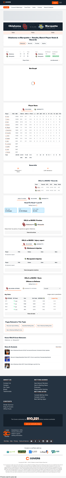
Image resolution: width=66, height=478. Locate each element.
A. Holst (7, 149)
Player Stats (26, 60)
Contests (7, 401)
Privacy (16, 441)
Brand (5, 389)
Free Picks (27, 7)
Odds (33, 7)
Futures (40, 7)
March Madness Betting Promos (14, 330)
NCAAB (6, 7)
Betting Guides (41, 380)
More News (58, 346)
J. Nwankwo (8, 130)
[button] (33, 232)
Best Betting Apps (40, 399)
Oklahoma (15, 25)
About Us (7, 380)
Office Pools (7, 409)
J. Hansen (7, 152)
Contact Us (7, 383)
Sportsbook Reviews (41, 383)
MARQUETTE (38, 244)
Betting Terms (33, 205)
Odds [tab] (52, 32)
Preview (37, 43)
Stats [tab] (13, 32)
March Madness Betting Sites (44, 325)
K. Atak (7, 141)
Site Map (6, 441)
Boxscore (22, 43)
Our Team (6, 387)
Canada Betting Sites (41, 395)
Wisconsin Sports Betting (13, 325)
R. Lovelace (8, 144)
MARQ (38, 190)
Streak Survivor (8, 405)
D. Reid (7, 122)
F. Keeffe (7, 146)
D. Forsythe (8, 133)
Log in (55, 2)
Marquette (51, 25)
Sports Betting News (41, 385)
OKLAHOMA (27, 244)
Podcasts (37, 387)
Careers (5, 385)
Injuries (44, 43)
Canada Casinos (39, 397)
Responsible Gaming (41, 389)
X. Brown (7, 124)
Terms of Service (24, 441)
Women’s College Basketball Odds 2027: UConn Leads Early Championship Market (31, 357)
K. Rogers (7, 138)
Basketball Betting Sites (28, 325)
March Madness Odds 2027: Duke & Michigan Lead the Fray (25, 364)
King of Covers (8, 407)
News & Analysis (48, 7)
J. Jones (7, 135)
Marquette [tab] (38, 109)
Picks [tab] (32, 32)
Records (30, 43)
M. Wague (7, 127)
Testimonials (7, 391)
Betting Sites (40, 391)
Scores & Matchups (16, 7)
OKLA (38, 187)
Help (11, 441)
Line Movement (54, 60)
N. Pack (7, 116)
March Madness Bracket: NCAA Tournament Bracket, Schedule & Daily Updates (30, 350)
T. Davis (7, 119)
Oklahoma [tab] (27, 109)
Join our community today (33, 424)
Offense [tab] (13, 288)
